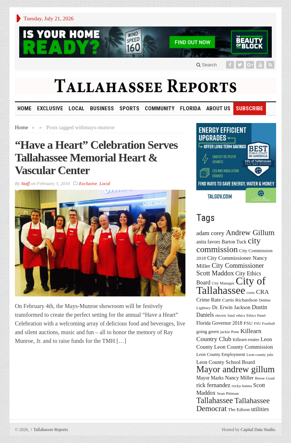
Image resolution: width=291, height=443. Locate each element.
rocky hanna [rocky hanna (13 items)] (242, 385)
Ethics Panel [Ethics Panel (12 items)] (256, 315)
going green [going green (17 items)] (207, 331)
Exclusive (50, 108)
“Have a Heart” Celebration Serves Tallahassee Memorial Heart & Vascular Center (96, 157)
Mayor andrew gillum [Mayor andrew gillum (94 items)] (235, 369)
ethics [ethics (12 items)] (240, 315)
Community (160, 108)
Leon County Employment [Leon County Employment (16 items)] (220, 354)
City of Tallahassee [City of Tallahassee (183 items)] (231, 285)
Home (21, 127)
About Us (218, 108)
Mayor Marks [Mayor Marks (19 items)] (210, 378)
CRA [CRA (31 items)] (262, 291)
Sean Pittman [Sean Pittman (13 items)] (228, 393)
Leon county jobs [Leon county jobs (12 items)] (259, 355)
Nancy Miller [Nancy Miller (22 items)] (239, 378)
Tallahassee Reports (49, 429)
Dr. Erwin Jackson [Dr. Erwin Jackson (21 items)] (231, 307)
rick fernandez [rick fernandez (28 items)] (213, 385)
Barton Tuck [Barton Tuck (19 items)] (234, 242)
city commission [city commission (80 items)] (228, 245)
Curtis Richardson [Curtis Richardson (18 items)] (239, 300)
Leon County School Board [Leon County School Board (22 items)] (225, 362)
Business (102, 108)
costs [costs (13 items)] (251, 292)
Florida (190, 108)
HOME (24, 108)
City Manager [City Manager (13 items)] (223, 283)
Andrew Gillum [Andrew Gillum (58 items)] (250, 232)
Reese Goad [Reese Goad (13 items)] (265, 378)
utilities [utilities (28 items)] (260, 409)
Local (77, 108)
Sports (129, 108)
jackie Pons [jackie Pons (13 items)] (229, 331)
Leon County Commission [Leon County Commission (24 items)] (243, 347)
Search (206, 64)
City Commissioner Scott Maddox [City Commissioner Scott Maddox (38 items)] (230, 269)
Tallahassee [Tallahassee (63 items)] (214, 400)
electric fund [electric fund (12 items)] (225, 315)
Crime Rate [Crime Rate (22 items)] (208, 300)
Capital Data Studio (258, 429)
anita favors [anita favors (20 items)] (208, 242)
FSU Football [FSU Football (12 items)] (264, 323)
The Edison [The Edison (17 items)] (239, 409)
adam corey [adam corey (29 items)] (210, 233)
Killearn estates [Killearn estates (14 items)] (246, 339)
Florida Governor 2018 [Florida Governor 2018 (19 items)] (219, 323)
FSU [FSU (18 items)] (248, 323)
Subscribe (249, 108)
